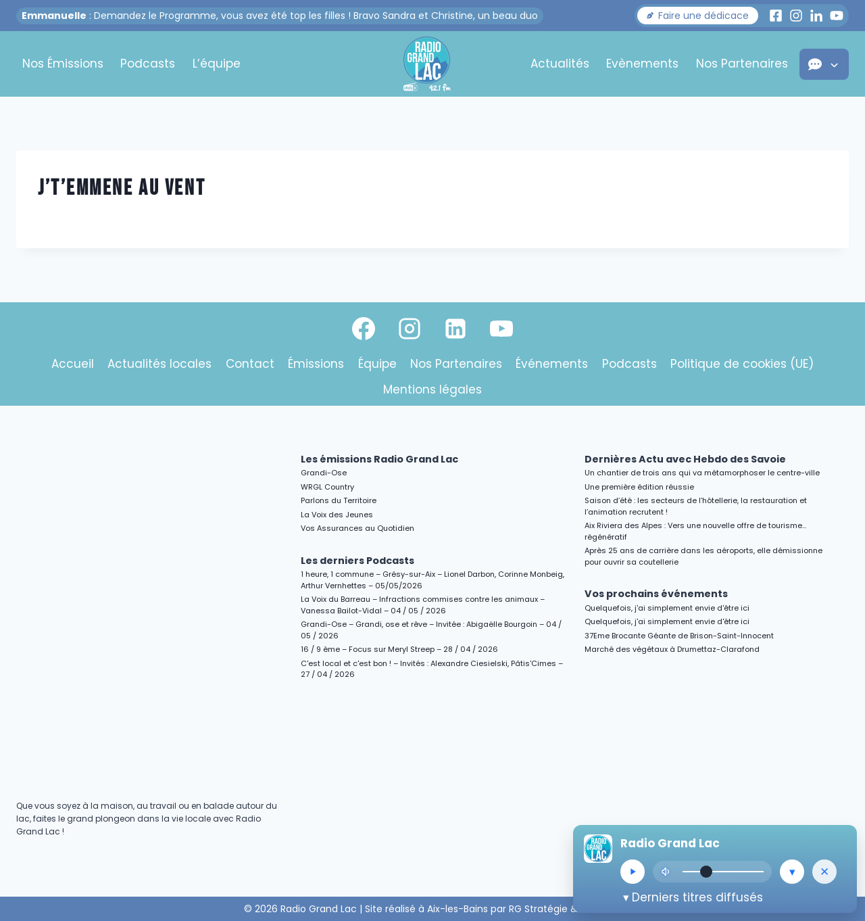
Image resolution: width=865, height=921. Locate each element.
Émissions (316, 364)
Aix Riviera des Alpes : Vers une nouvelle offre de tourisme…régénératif (695, 531)
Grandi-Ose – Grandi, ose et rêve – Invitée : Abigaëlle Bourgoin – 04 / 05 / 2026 (431, 630)
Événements (552, 364)
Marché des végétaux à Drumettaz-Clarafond (672, 649)
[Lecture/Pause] (632, 871)
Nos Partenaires (742, 63)
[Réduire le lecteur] (792, 871)
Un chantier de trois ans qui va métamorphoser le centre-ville (702, 472)
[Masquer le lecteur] (824, 871)
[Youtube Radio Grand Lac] (836, 15)
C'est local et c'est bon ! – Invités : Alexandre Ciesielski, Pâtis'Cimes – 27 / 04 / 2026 (432, 669)
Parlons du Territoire (338, 500)
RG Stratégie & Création (565, 909)
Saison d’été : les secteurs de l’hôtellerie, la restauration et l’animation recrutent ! (696, 506)
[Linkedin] (455, 329)
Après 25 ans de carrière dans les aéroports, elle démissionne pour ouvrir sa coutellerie (703, 556)
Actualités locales (159, 364)
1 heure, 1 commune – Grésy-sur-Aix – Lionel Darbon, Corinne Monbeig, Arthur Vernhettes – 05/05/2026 (432, 580)
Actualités (559, 63)
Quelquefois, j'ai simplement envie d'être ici (667, 608)
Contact (250, 364)
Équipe (377, 364)
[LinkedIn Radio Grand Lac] (816, 15)
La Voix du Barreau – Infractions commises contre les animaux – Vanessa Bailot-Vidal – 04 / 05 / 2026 (423, 605)
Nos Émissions (62, 63)
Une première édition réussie (639, 486)
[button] (697, 15)
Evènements (642, 63)
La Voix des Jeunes (337, 514)
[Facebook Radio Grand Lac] (776, 15)
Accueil (72, 364)
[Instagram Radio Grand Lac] (796, 15)
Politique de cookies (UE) (742, 364)
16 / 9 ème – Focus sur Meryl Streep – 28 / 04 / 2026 (399, 649)
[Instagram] (409, 329)
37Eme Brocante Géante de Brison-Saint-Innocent (679, 635)
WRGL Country (327, 486)
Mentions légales (432, 389)
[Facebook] (364, 329)
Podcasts (147, 63)
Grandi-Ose (324, 472)
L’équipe (217, 63)
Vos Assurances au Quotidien (357, 528)
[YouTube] (501, 329)
